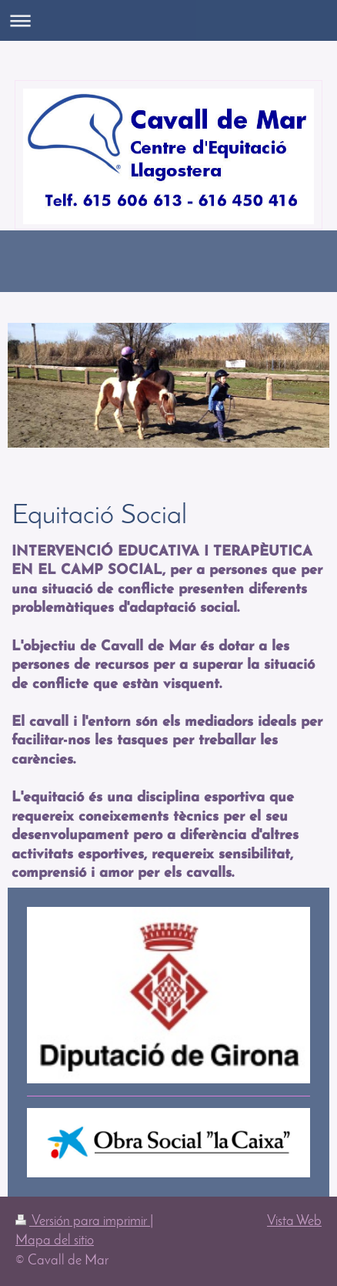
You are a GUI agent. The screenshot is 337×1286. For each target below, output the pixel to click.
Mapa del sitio (54, 1241)
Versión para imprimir (82, 1221)
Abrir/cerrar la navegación (168, 20)
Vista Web (294, 1221)
